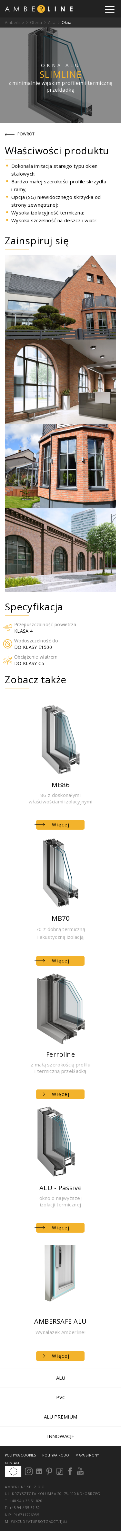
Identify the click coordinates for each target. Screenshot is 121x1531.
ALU (51, 22)
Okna (66, 22)
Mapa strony (87, 1455)
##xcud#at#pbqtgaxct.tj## (39, 1521)
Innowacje (60, 1436)
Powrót (20, 134)
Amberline (14, 22)
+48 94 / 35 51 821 (25, 1507)
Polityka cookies (20, 1455)
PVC (60, 1397)
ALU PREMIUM (60, 1416)
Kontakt (12, 1463)
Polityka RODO (55, 1455)
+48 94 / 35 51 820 (28, 1500)
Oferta (36, 22)
